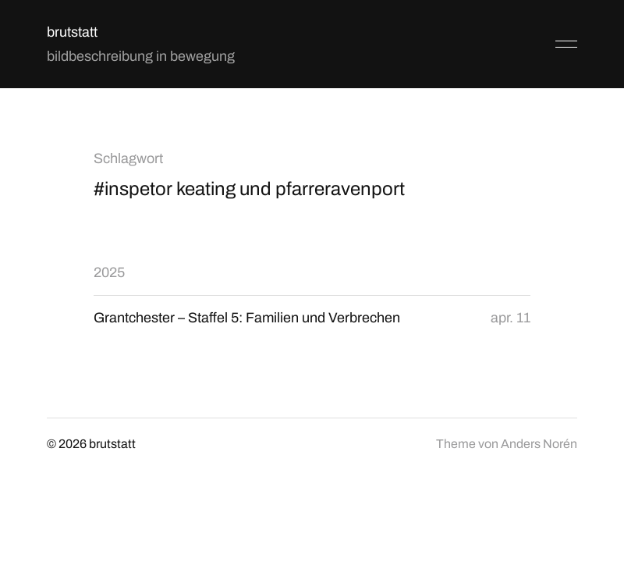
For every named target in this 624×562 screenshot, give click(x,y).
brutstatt (72, 32)
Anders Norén (539, 443)
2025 (109, 272)
